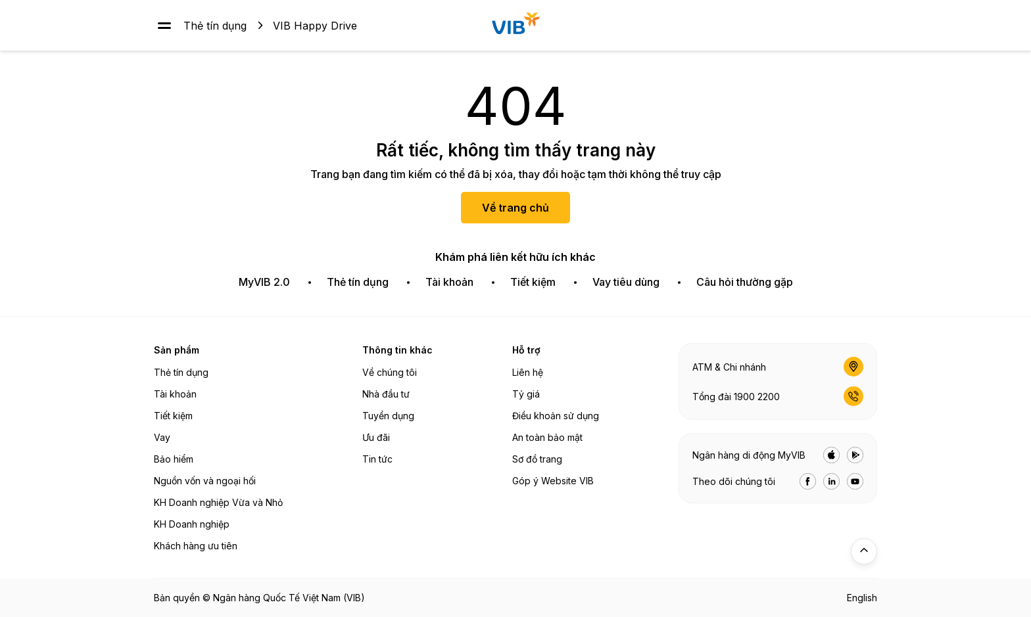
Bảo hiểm (173, 459)
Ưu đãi (376, 437)
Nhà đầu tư (386, 394)
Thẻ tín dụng (215, 25)
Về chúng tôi (389, 372)
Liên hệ (527, 372)
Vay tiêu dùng (625, 281)
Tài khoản (449, 281)
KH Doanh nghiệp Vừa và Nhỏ (218, 502)
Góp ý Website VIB (553, 480)
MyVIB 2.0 (264, 281)
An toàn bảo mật (547, 437)
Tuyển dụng (388, 415)
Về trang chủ (515, 207)
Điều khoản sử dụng (555, 415)
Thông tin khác (397, 349)
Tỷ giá (526, 394)
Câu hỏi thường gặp (744, 281)
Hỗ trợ (526, 349)
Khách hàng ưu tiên (195, 545)
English (862, 597)
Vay (162, 437)
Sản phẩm (176, 349)
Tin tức (377, 459)
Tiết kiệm (533, 281)
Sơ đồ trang (537, 459)
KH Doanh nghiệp (191, 524)
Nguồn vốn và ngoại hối (205, 480)
